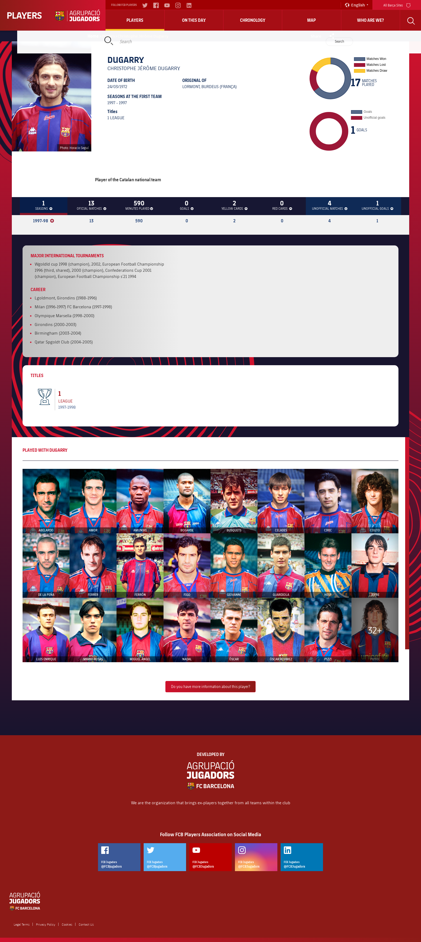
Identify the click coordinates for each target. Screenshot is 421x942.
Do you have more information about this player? (210, 686)
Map (311, 20)
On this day (194, 20)
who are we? (370, 20)
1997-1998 (67, 407)
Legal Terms (22, 924)
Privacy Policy (45, 924)
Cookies (67, 924)
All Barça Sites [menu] (397, 4)
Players (134, 20)
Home (93, 36)
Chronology (252, 20)
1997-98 (43, 220)
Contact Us (86, 924)
